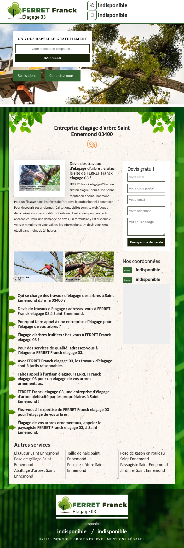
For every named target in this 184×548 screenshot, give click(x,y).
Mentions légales (126, 539)
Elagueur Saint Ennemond (36, 453)
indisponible (112, 5)
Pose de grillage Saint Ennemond (32, 461)
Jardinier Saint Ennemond (142, 470)
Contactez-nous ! (62, 75)
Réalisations (27, 75)
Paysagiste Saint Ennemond (144, 464)
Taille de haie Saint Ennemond (83, 456)
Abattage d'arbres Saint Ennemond (34, 473)
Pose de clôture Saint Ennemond (85, 467)
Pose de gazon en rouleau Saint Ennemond (142, 456)
